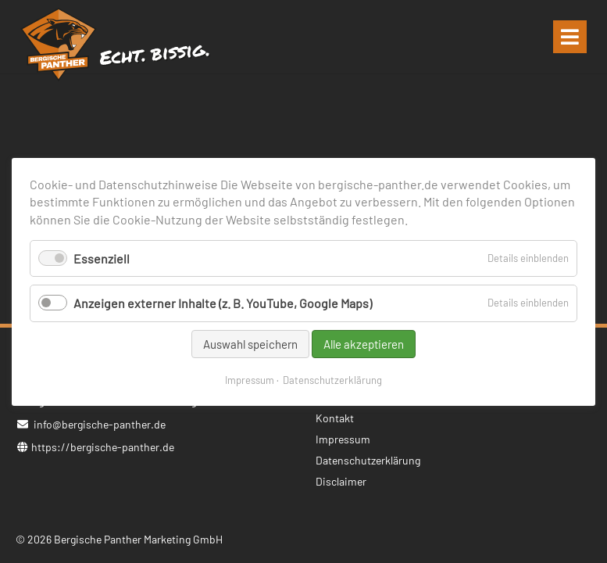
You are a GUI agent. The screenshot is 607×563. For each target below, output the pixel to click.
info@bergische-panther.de (100, 424)
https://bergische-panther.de (102, 447)
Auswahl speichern (250, 343)
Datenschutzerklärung (332, 379)
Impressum (249, 379)
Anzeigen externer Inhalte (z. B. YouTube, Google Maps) (222, 303)
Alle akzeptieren (363, 343)
